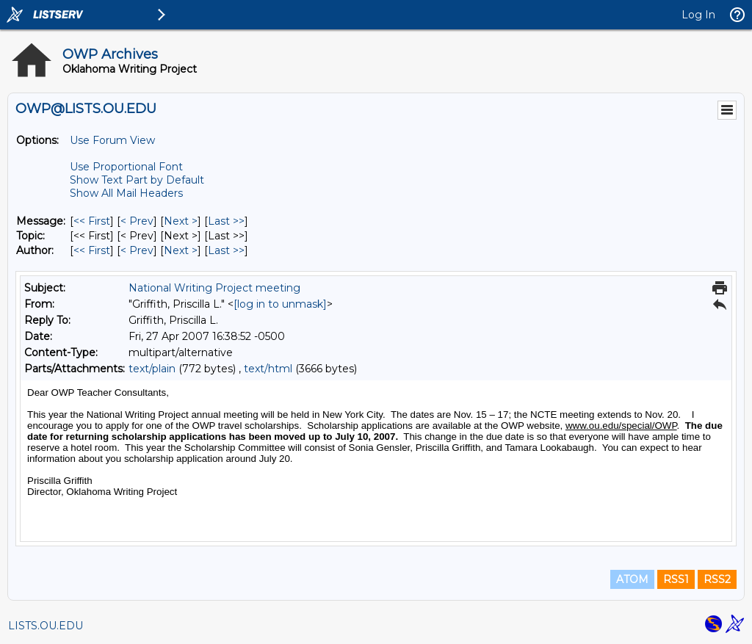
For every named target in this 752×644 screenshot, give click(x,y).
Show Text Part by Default (137, 180)
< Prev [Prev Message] (136, 221)
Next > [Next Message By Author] (181, 250)
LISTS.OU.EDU (45, 625)
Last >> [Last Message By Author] (226, 250)
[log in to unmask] (280, 304)
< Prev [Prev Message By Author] (136, 250)
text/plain (152, 368)
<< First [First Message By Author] (91, 250)
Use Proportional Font (126, 166)
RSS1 (676, 579)
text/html (268, 368)
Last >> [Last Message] (226, 221)
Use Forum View (112, 140)
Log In (698, 14)
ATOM (632, 579)
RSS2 (717, 579)
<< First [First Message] (91, 221)
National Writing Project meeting (214, 287)
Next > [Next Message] (181, 221)
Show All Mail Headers (126, 193)
